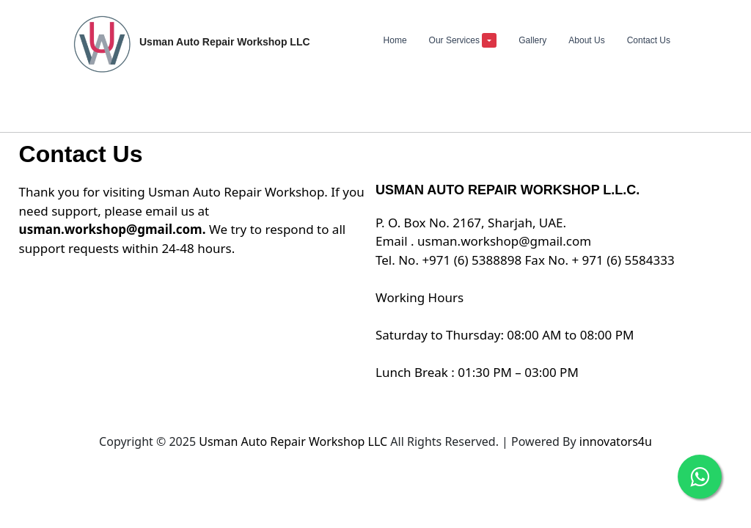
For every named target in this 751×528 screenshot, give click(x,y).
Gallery (532, 40)
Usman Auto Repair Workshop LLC (294, 441)
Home (395, 40)
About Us (586, 40)
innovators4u (615, 441)
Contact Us (648, 40)
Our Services (463, 40)
